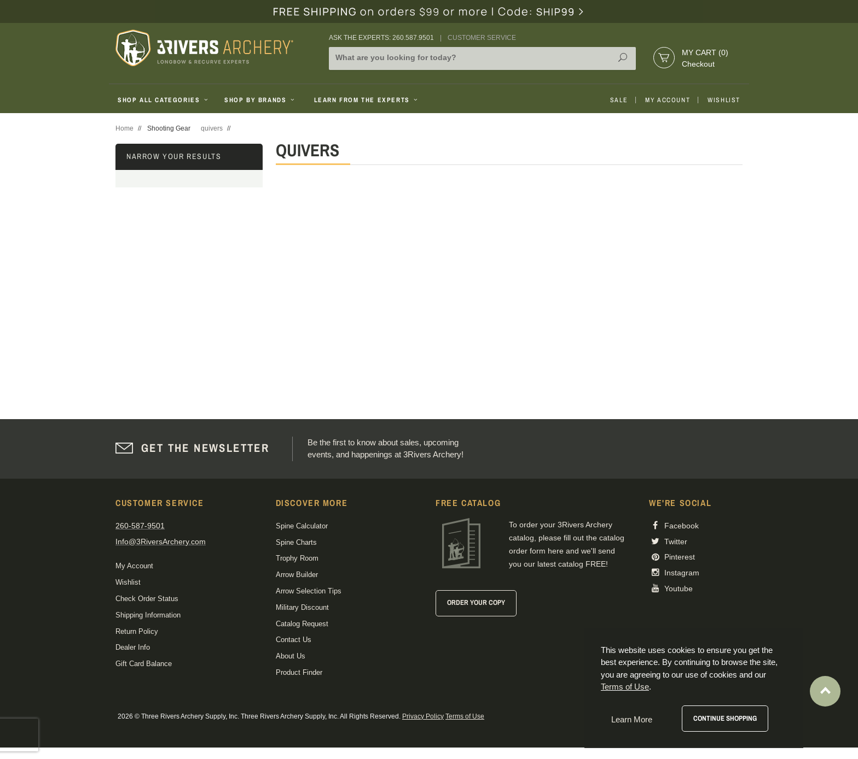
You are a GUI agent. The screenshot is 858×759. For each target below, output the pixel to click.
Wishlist (724, 100)
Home (124, 128)
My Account (667, 100)
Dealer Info (132, 647)
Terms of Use (464, 716)
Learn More (631, 719)
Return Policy (136, 631)
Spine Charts (296, 542)
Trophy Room (297, 558)
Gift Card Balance (143, 664)
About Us (290, 656)
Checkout (698, 64)
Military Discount (302, 607)
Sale (619, 100)
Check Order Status (146, 599)
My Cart (705, 52)
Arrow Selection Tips (308, 591)
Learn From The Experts (367, 100)
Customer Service (482, 38)
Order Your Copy (476, 602)
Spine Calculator (302, 526)
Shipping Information (148, 615)
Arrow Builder (297, 574)
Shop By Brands (260, 100)
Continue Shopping (725, 718)
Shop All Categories (164, 100)
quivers (212, 128)
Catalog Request (302, 624)
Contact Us (293, 640)
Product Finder (299, 672)
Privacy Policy (423, 716)
